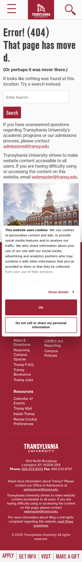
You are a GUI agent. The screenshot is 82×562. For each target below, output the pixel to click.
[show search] (70, 9)
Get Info (27, 556)
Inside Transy (24, 414)
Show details (58, 292)
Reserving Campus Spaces (22, 354)
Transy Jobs (23, 380)
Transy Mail (23, 408)
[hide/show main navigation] (11, 8)
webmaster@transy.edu (54, 177)
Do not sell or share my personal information (41, 325)
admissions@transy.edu (26, 146)
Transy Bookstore (22, 372)
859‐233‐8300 (32, 469)
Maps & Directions (22, 342)
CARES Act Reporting (53, 343)
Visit (46, 556)
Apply (8, 556)
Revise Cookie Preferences (25, 421)
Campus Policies (51, 353)
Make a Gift (68, 556)
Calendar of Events (23, 400)
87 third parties (39, 282)
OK (41, 307)
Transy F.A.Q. (24, 364)
